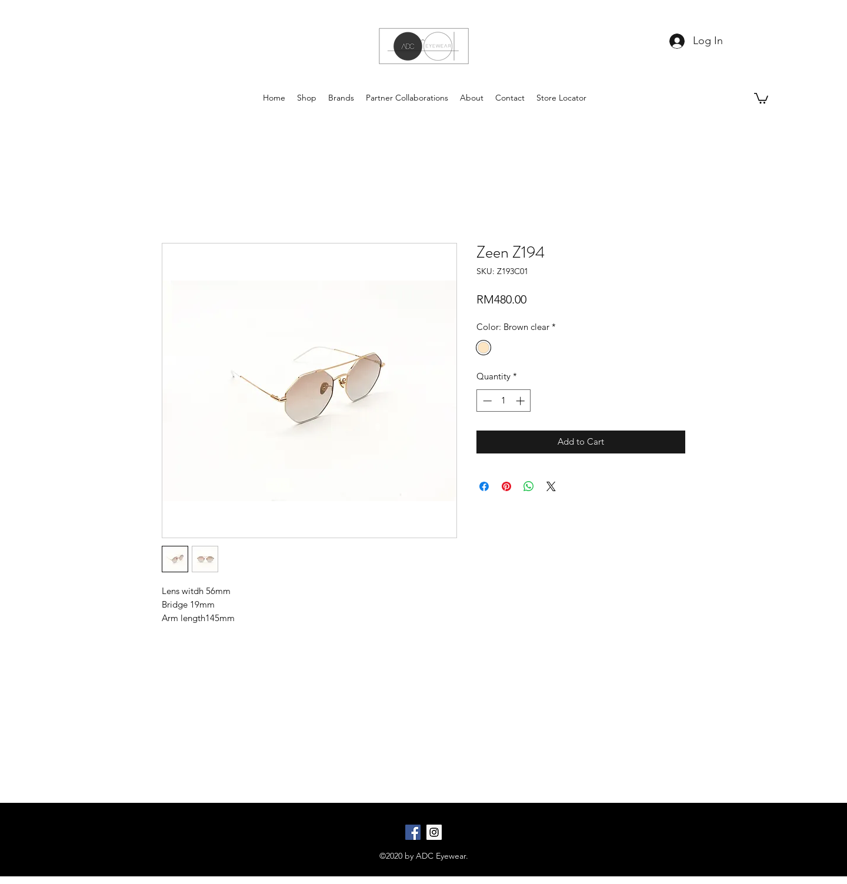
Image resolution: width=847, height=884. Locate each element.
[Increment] (521, 401)
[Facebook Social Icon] (413, 832)
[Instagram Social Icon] (434, 832)
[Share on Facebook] (484, 486)
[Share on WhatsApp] (529, 486)
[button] (761, 98)
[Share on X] (551, 486)
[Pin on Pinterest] (506, 486)
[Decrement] (486, 401)
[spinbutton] (503, 401)
